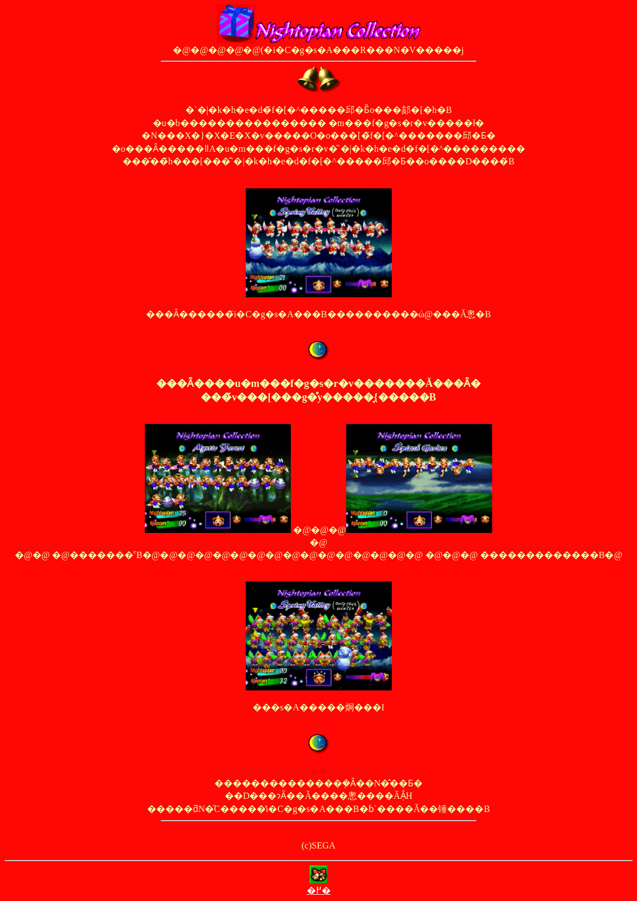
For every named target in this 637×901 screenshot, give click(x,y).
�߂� (319, 890)
